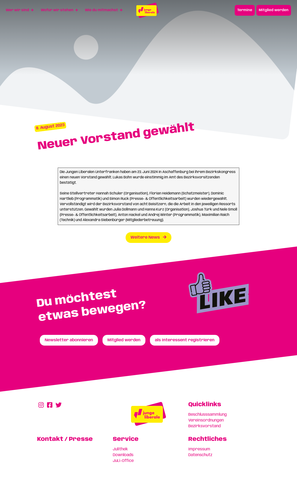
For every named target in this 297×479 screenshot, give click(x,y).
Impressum (199, 449)
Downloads (123, 455)
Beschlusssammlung (207, 415)
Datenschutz (200, 455)
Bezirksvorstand (204, 426)
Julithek (120, 449)
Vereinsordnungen (206, 420)
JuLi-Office (123, 461)
